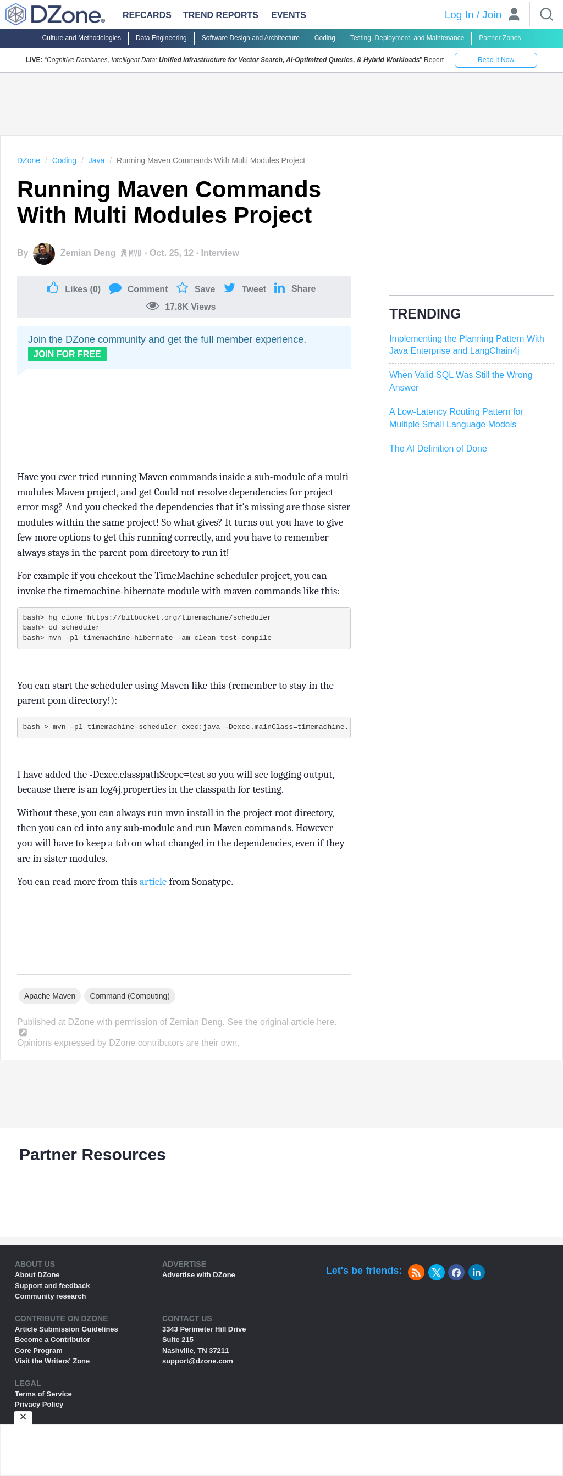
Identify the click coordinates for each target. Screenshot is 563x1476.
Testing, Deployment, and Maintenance (407, 38)
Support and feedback (52, 1286)
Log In (459, 14)
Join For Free (67, 354)
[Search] (546, 14)
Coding (324, 38)
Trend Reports (220, 15)
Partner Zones (500, 38)
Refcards (147, 15)
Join (491, 14)
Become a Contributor (52, 1339)
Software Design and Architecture (251, 38)
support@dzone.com (197, 1361)
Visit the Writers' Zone (52, 1361)
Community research (50, 1296)
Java (97, 160)
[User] (514, 16)
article (153, 882)
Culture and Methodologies (81, 38)
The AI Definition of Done (438, 448)
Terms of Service (43, 1394)
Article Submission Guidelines (66, 1329)
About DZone (37, 1275)
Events (288, 15)
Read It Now (496, 60)
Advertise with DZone (198, 1275)
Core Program (39, 1350)
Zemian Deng (87, 253)
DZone (28, 160)
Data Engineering (161, 38)
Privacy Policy (39, 1404)
